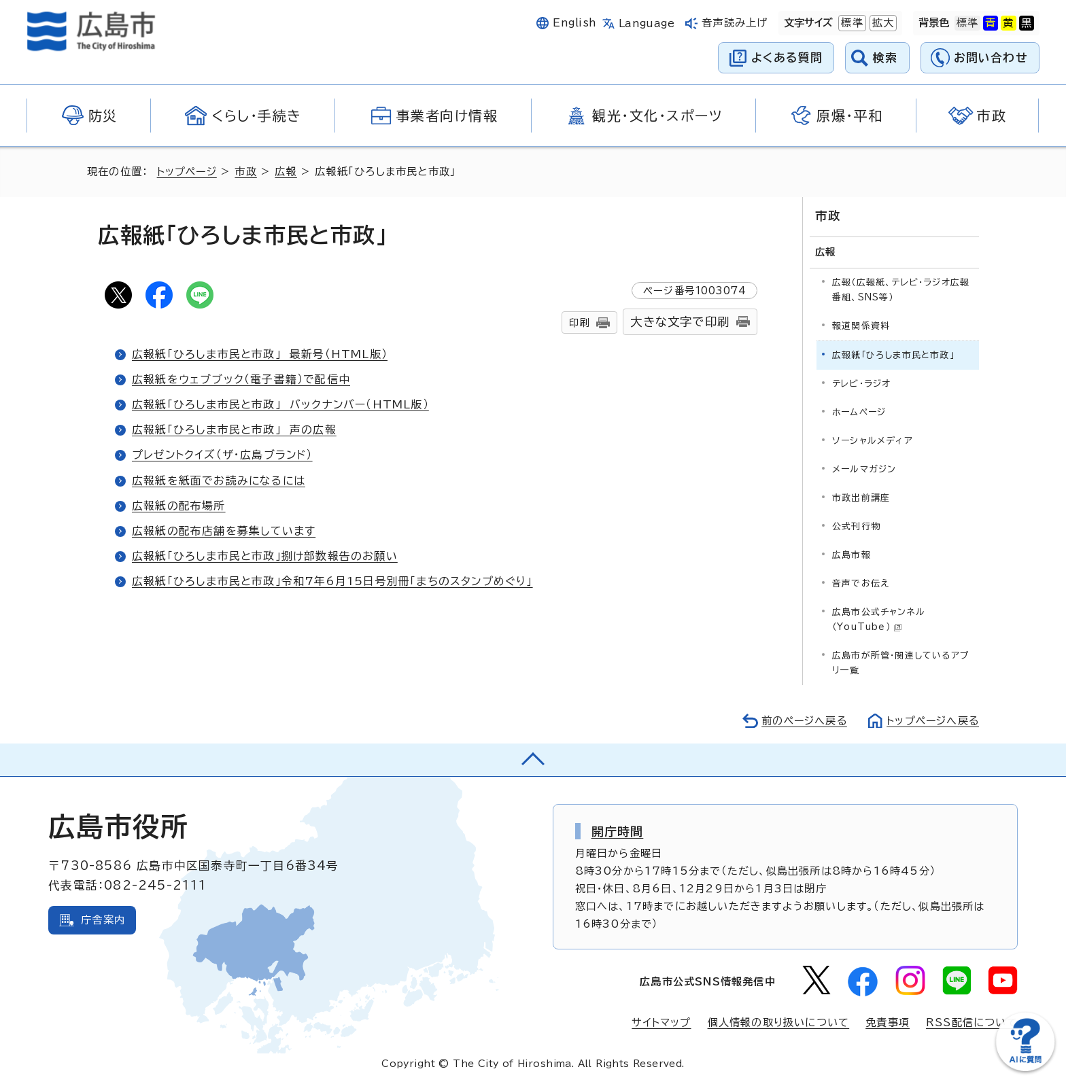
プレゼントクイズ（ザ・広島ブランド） (223, 454)
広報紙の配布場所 (179, 505)
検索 (885, 57)
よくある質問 (787, 57)
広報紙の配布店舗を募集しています (224, 530)
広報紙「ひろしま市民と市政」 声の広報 (234, 429)
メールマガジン (864, 468)
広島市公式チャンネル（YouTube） (878, 619)
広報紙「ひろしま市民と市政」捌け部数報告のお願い (265, 555)
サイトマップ (661, 1022)
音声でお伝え (860, 582)
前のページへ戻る (800, 720)
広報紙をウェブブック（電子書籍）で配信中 (241, 379)
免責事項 (887, 1022)
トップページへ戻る (931, 720)
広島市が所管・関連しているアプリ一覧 (900, 662)
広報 (287, 172)
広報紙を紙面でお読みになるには (219, 480)
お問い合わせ (991, 57)
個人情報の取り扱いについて (779, 1022)
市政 (247, 172)
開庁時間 (617, 830)
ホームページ (859, 411)
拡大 (882, 23)
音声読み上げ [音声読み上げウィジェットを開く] (735, 23)
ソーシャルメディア (872, 440)
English (574, 23)
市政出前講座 (861, 497)
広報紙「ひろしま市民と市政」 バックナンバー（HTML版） (281, 404)
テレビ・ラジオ (861, 383)
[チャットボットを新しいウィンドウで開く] (1025, 1068)
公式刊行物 (856, 525)
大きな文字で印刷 (679, 322)
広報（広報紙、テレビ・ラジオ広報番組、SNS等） (900, 289)
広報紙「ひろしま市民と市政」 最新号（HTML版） (260, 354)
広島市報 (851, 554)
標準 (850, 23)
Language (647, 23)
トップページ (188, 172)
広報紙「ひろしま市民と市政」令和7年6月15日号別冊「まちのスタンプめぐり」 (333, 581)
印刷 (579, 322)
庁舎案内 (103, 919)
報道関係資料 (861, 325)
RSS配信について (972, 1022)
